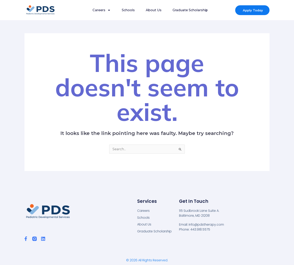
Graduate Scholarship (190, 10)
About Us (153, 10)
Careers (101, 10)
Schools (128, 10)
